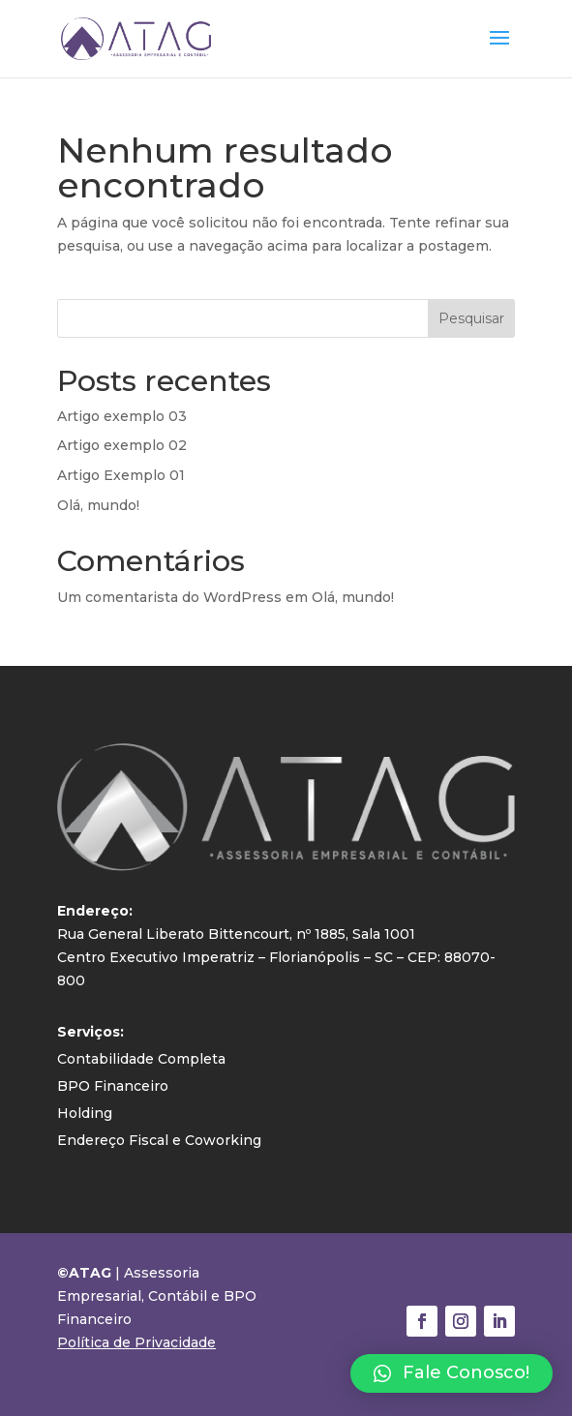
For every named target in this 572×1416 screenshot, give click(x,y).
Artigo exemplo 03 (122, 416)
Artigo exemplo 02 (122, 445)
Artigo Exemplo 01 (121, 475)
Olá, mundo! (98, 505)
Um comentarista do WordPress (169, 597)
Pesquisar (471, 318)
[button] (451, 1373)
